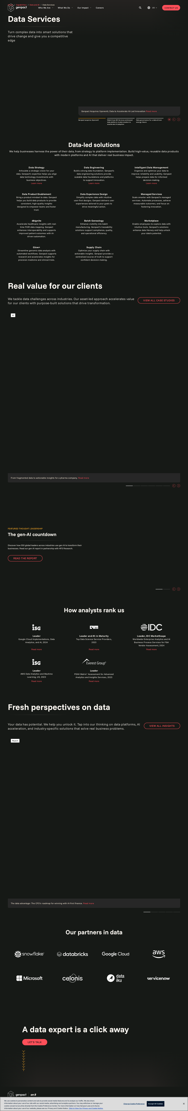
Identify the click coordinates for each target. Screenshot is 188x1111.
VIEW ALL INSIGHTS (162, 725)
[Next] (178, 119)
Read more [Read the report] (94, 649)
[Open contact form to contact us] (34, 1042)
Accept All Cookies (155, 1104)
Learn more (36, 183)
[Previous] (173, 119)
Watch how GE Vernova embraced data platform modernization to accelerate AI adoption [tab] (120, 122)
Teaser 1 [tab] (129, 485)
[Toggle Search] (140, 8)
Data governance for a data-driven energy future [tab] (149, 121)
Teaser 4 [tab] (159, 485)
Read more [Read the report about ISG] (36, 649)
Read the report (25, 558)
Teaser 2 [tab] (166, 589)
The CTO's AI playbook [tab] (146, 912)
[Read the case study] (94, 396)
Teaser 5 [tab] (166, 485)
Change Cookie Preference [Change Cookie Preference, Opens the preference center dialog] (134, 1104)
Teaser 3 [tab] (136, 485)
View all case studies (159, 300)
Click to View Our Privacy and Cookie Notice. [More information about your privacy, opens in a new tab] (86, 1108)
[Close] (184, 1104)
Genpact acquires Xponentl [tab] (88, 120)
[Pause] (169, 119)
